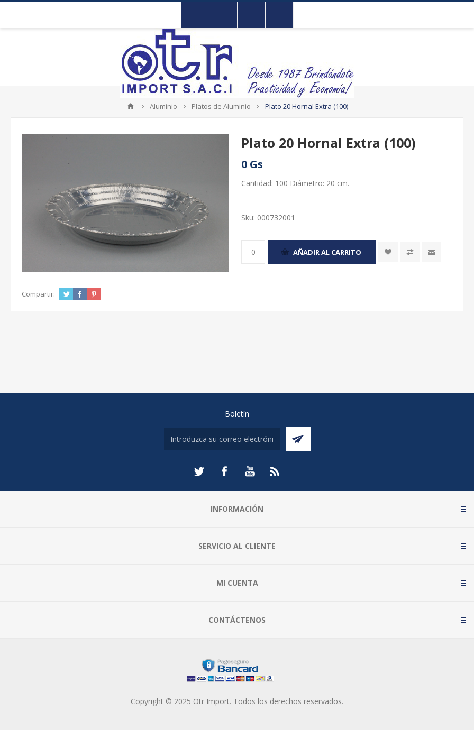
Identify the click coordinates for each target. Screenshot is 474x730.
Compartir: (38, 294)
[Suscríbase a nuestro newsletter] (222, 439)
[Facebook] (224, 471)
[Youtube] (249, 471)
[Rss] (275, 471)
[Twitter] (198, 471)
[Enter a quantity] (253, 252)
